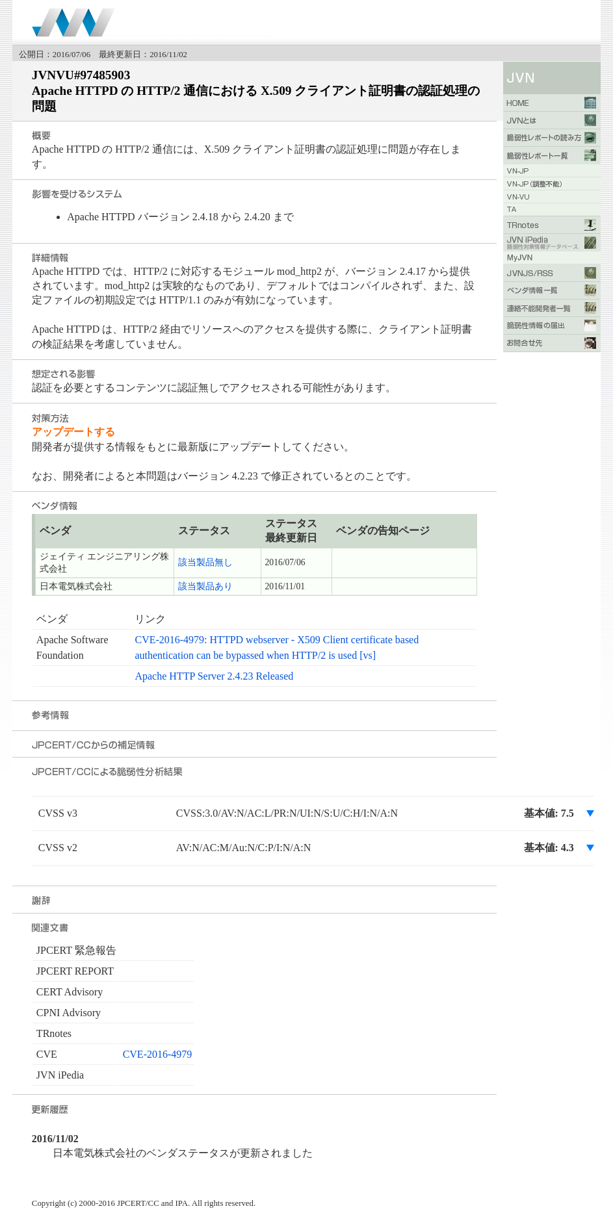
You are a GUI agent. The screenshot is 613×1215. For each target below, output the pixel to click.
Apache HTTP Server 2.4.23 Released (214, 676)
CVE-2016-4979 (157, 1054)
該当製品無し (205, 562)
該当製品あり (205, 586)
